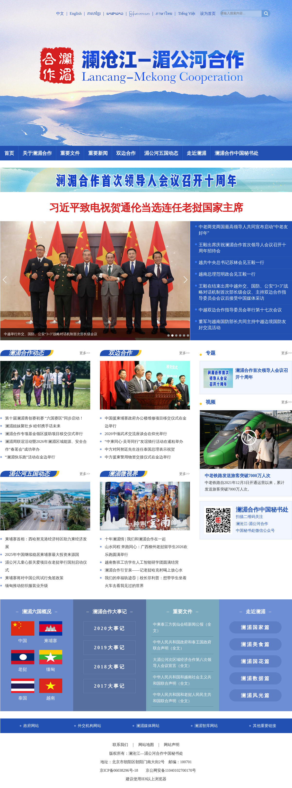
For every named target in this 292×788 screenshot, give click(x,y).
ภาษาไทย (164, 13)
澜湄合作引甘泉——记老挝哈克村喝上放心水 (144, 570)
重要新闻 (98, 153)
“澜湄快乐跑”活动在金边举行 (30, 457)
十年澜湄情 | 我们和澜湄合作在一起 (135, 539)
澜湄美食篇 (255, 644)
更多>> (85, 353)
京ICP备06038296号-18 (119, 770)
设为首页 (208, 13)
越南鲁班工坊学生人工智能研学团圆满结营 (142, 562)
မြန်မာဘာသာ (139, 13)
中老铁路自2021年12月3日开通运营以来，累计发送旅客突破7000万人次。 (246, 482)
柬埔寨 (50, 632)
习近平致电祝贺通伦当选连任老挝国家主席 (146, 207)
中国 (22, 632)
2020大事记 (109, 628)
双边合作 (126, 153)
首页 (9, 153)
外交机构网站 (89, 726)
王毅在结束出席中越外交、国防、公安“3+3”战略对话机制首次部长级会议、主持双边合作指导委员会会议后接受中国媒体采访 (243, 292)
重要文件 (70, 153)
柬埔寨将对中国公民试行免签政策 (34, 578)
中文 (60, 13)
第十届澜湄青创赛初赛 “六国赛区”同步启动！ (44, 418)
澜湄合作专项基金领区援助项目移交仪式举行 (44, 434)
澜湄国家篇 (255, 627)
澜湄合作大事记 (110, 611)
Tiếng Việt (186, 13)
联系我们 (121, 745)
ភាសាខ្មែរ (94, 13)
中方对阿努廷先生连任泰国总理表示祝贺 (140, 449)
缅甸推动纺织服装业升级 (26, 586)
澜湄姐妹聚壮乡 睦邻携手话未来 (33, 426)
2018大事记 (109, 666)
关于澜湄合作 (37, 153)
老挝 (22, 661)
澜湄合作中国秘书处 (236, 153)
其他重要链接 (264, 726)
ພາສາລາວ (114, 13)
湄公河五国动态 (161, 153)
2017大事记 (109, 686)
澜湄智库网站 (206, 726)
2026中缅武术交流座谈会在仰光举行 (136, 434)
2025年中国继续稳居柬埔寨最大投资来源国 (42, 554)
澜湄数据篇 (255, 678)
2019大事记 (109, 647)
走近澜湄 (196, 153)
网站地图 (146, 745)
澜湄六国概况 (36, 611)
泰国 (22, 689)
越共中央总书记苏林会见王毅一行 (231, 262)
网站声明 (171, 745)
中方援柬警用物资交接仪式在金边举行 (138, 457)
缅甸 (50, 661)
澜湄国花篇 (255, 661)
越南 (50, 689)
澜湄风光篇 (255, 695)
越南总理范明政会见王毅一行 (227, 274)
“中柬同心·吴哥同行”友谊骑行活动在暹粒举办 (144, 441)
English (76, 13)
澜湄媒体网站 (147, 726)
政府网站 (31, 726)
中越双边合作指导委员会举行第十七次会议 (240, 309)
